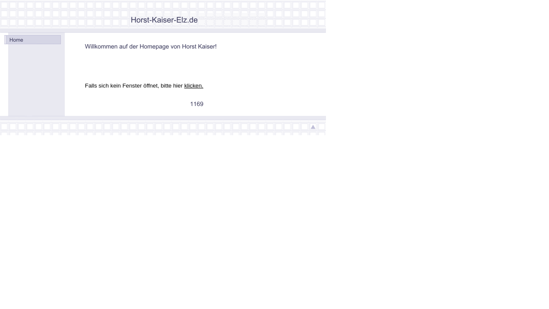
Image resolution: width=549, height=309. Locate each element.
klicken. (193, 85)
